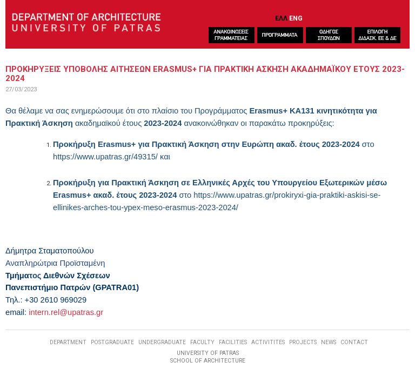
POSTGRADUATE (112, 342)
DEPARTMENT (68, 342)
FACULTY (202, 342)
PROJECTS (303, 342)
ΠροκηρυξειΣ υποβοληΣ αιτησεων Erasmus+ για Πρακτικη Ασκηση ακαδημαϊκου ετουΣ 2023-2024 (205, 73)
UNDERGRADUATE (162, 342)
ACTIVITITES (268, 342)
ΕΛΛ (281, 18)
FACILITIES (233, 342)
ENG (296, 18)
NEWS (328, 342)
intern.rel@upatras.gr (66, 312)
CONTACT (354, 342)
